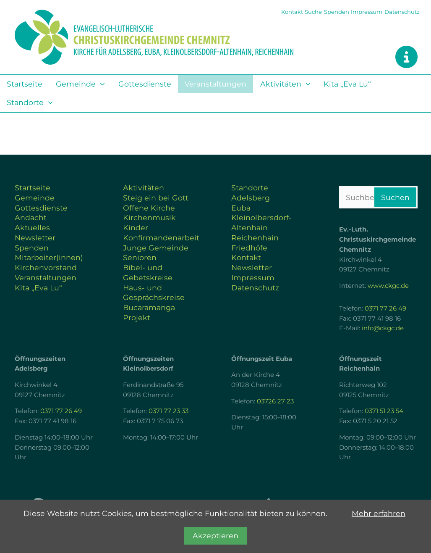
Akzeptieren (215, 535)
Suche (313, 11)
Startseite (24, 83)
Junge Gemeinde (155, 247)
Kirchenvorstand (46, 267)
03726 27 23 (275, 401)
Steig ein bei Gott (155, 197)
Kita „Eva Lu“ (347, 83)
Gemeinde (76, 83)
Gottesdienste (144, 83)
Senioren (140, 257)
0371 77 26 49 (385, 308)
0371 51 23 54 (384, 411)
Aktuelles (32, 227)
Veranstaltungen (215, 83)
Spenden (336, 11)
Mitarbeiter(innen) (49, 257)
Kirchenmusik (149, 217)
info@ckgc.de (383, 328)
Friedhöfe (249, 247)
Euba (241, 207)
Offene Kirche (149, 207)
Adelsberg (250, 197)
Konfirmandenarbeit (161, 237)
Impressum (366, 11)
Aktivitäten (280, 83)
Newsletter (35, 237)
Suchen (395, 197)
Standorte (25, 102)
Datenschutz (402, 11)
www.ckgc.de (388, 286)
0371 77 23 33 (168, 411)
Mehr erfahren (378, 513)
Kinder (135, 227)
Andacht (31, 217)
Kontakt (292, 11)
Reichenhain (255, 237)
